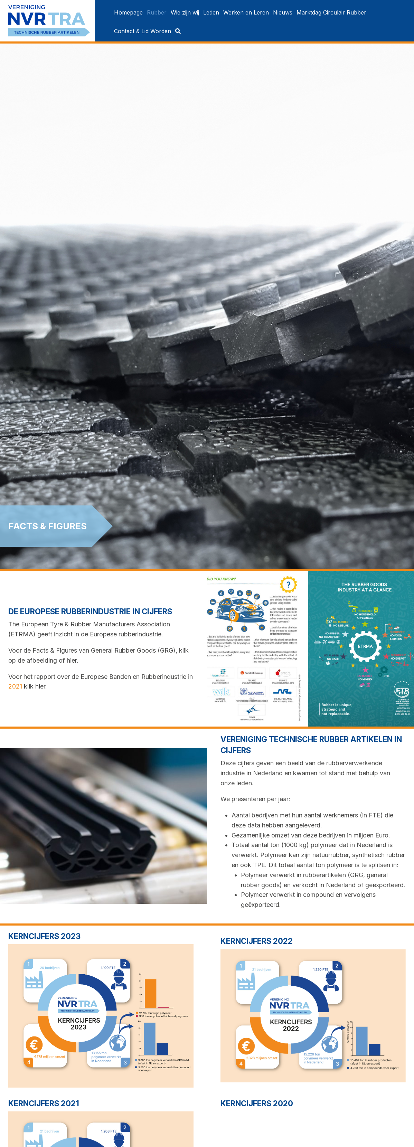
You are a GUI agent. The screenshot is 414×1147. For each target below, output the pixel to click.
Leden (211, 12)
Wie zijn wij (185, 12)
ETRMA (22, 634)
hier (72, 660)
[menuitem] (128, 12)
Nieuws (282, 12)
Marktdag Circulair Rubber (331, 12)
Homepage (128, 12)
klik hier (34, 686)
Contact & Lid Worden (142, 31)
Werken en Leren (246, 12)
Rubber (157, 12)
